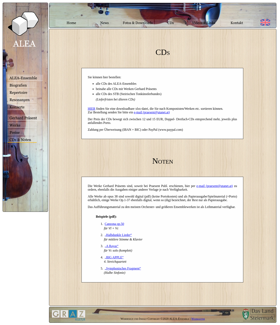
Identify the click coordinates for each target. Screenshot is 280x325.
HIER (91, 108)
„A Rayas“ (111, 246)
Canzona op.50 (114, 224)
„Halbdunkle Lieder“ (118, 235)
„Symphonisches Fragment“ (123, 268)
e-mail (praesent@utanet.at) (152, 112)
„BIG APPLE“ (114, 257)
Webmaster (198, 318)
